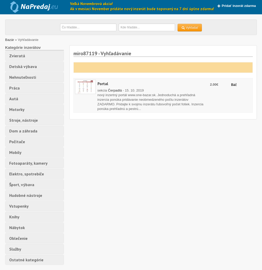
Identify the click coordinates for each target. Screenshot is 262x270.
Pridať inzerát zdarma (236, 6)
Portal (102, 83)
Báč (234, 84)
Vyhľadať (189, 28)
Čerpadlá (115, 90)
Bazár (9, 40)
